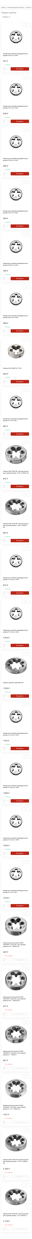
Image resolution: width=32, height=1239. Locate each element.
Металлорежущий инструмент (16, 7)
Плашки (28, 7)
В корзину (19, 69)
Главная (3, 7)
